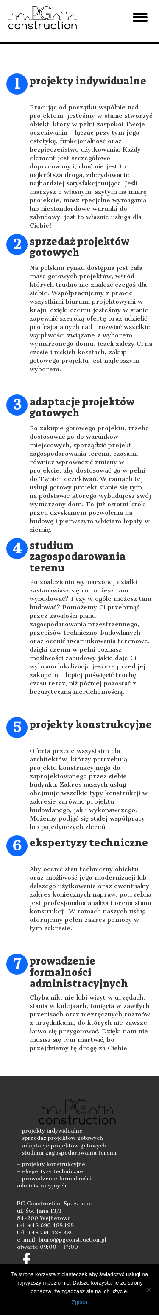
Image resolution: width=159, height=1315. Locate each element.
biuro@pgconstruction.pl (72, 1239)
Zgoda (79, 1302)
